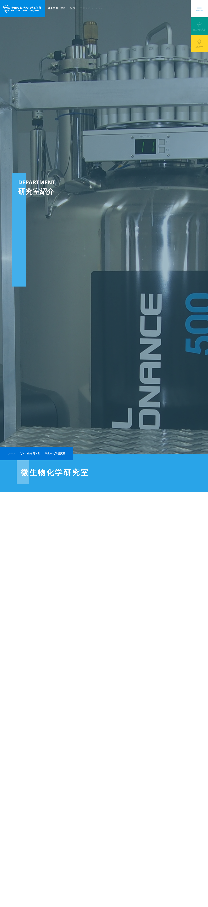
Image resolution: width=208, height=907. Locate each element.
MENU (199, 9)
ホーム (11, 453)
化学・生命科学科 (29, 453)
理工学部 (54, 8)
